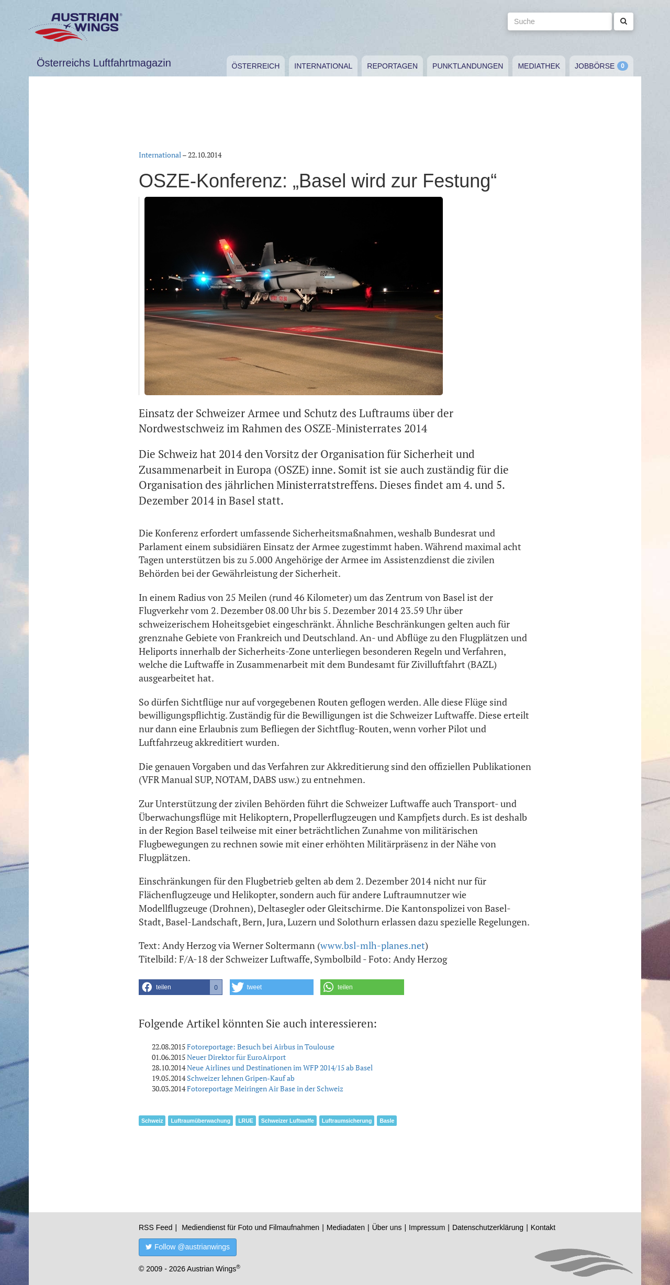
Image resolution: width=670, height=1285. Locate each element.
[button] (180, 987)
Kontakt (543, 1227)
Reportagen (392, 66)
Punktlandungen (467, 66)
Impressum (427, 1227)
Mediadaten (346, 1227)
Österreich (256, 66)
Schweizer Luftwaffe (287, 1121)
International (323, 66)
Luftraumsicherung (347, 1121)
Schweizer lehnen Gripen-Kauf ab (241, 1078)
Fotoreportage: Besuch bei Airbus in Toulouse (260, 1047)
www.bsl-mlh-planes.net (372, 945)
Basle (386, 1121)
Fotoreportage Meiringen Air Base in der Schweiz (265, 1088)
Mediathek (539, 66)
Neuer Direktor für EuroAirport (236, 1057)
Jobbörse (595, 66)
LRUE (245, 1121)
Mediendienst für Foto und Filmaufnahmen (250, 1227)
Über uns (387, 1227)
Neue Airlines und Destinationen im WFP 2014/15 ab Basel (280, 1067)
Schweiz (152, 1121)
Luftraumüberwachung (200, 1121)
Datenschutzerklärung (487, 1227)
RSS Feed (156, 1227)
